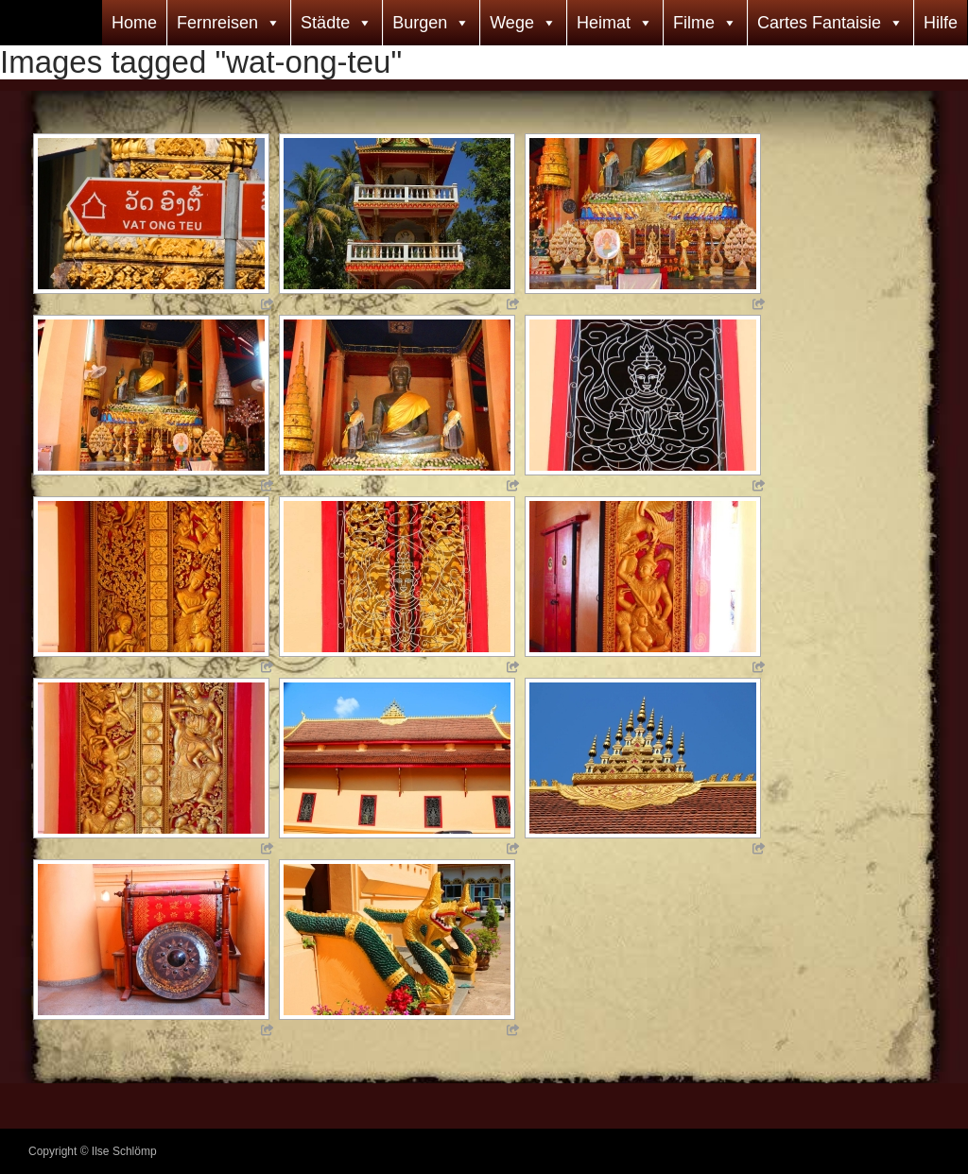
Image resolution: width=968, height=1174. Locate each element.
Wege (512, 22)
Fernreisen (217, 22)
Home (134, 22)
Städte (325, 22)
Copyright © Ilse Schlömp (92, 1151)
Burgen (419, 22)
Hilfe (941, 22)
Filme (694, 22)
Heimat (604, 22)
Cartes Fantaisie (819, 22)
